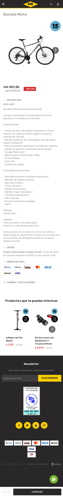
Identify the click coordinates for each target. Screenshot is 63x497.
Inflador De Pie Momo (14, 339)
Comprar (37, 492)
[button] (56, 50)
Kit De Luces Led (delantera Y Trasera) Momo (44, 340)
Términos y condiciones (37, 464)
